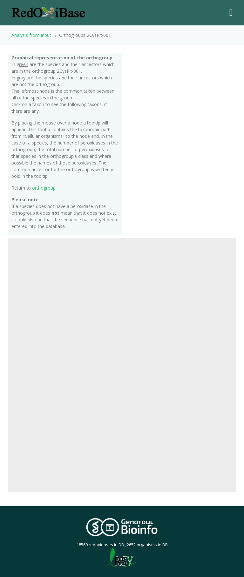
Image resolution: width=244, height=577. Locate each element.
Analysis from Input (31, 35)
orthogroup (44, 188)
